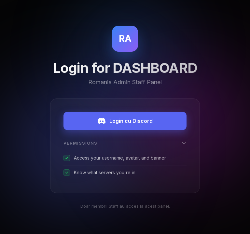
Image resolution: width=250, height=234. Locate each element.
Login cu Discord (125, 121)
